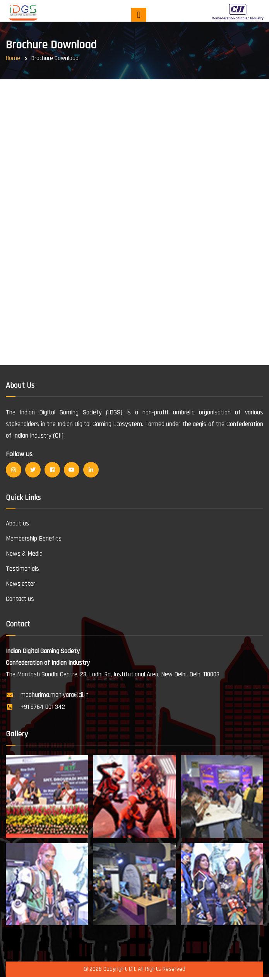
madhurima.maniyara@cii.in (55, 695)
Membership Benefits (34, 538)
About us (17, 523)
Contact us (20, 599)
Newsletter (20, 584)
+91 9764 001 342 (43, 707)
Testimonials (22, 569)
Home (13, 58)
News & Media (24, 553)
